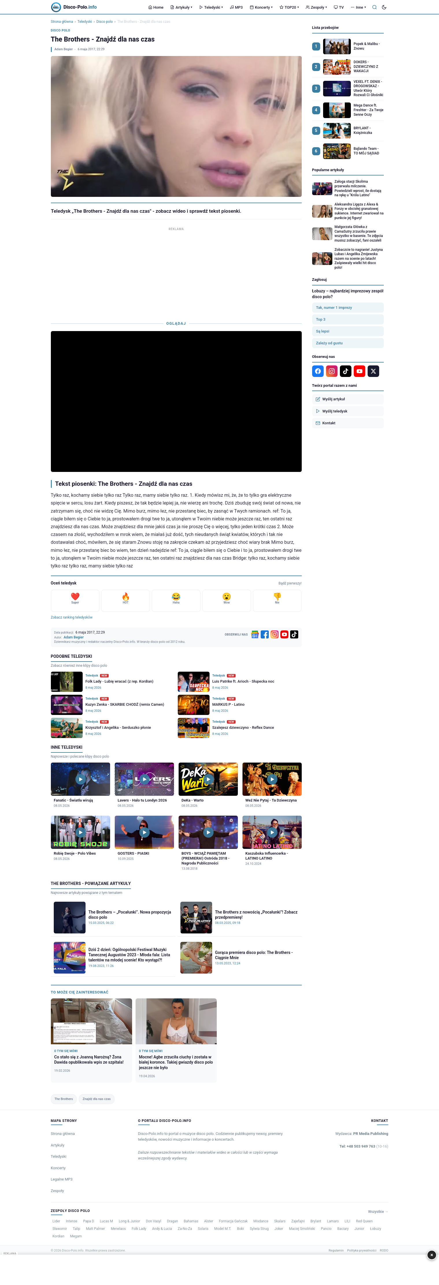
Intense (71, 1221)
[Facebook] (265, 634)
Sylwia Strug (259, 1229)
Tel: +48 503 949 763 (364, 1146)
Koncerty (261, 7)
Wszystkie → (378, 1212)
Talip (76, 1229)
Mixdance (260, 1221)
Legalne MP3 (62, 1179)
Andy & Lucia (162, 1229)
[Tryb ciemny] (384, 7)
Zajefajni (298, 1221)
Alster (208, 1221)
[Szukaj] (374, 7)
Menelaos (118, 1229)
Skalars (280, 1221)
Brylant (315, 1221)
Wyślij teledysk (331, 411)
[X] (373, 371)
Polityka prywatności (361, 1250)
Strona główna (62, 22)
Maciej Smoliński (302, 1229)
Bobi (240, 1229)
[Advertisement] (176, 272)
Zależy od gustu (329, 343)
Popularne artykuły (328, 170)
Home (156, 7)
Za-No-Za (185, 1229)
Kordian (58, 1236)
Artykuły (181, 7)
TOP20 (289, 7)
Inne (358, 7)
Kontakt (326, 423)
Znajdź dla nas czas (97, 1099)
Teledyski (211, 7)
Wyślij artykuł (330, 399)
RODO (384, 1250)
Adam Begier (64, 49)
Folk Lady (138, 1229)
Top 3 (320, 319)
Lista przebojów (325, 27)
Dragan (172, 1221)
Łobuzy (375, 1229)
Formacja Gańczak (233, 1221)
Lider (56, 1221)
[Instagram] (275, 634)
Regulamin (336, 1250)
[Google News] (255, 634)
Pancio (326, 1229)
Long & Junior (129, 1221)
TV (339, 7)
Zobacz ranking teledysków (72, 617)
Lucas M (106, 1221)
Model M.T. (222, 1229)
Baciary (343, 1229)
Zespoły (316, 7)
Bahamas (191, 1221)
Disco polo (105, 22)
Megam (76, 1236)
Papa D (88, 1221)
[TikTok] (294, 634)
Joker (279, 1229)
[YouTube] (284, 634)
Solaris (203, 1229)
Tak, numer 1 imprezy (334, 307)
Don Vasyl (153, 1221)
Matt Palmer (95, 1229)
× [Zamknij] (431, 1255)
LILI (347, 1221)
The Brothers (64, 1099)
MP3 (236, 7)
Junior (359, 1229)
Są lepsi (322, 331)
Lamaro (333, 1221)
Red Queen (364, 1221)
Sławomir (60, 1229)
